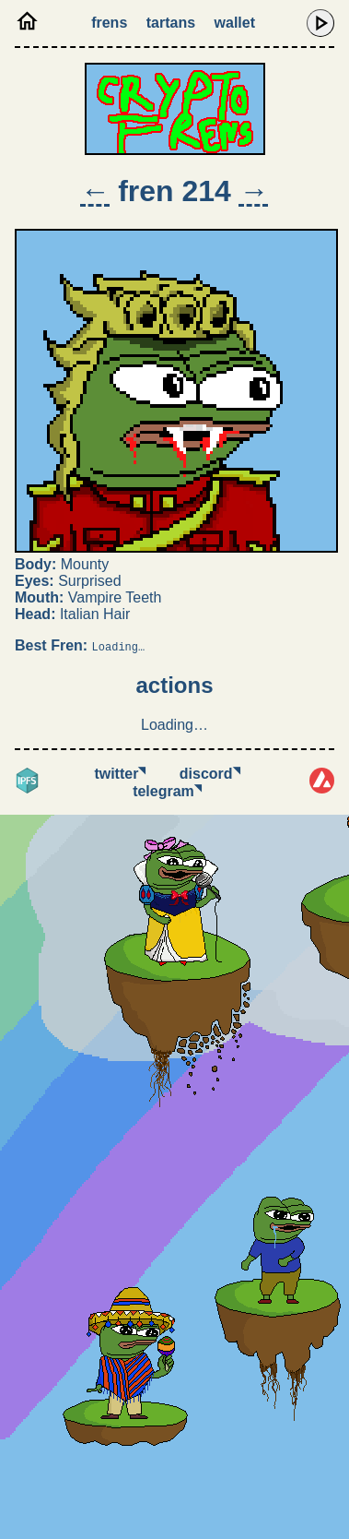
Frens (109, 22)
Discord (210, 773)
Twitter (119, 773)
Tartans (170, 22)
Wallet (235, 22)
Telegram (167, 791)
